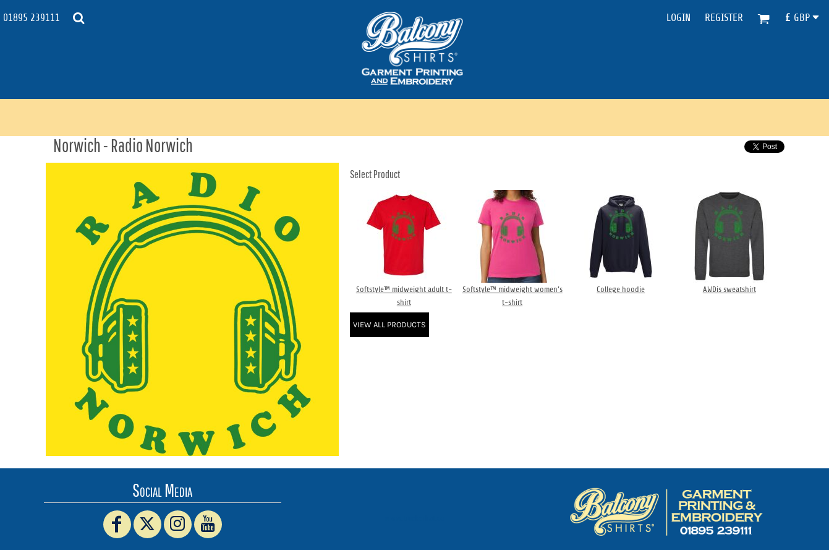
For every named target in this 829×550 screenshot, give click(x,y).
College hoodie (621, 289)
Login (678, 18)
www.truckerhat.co (414, 518)
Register (724, 18)
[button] (78, 18)
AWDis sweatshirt (729, 289)
